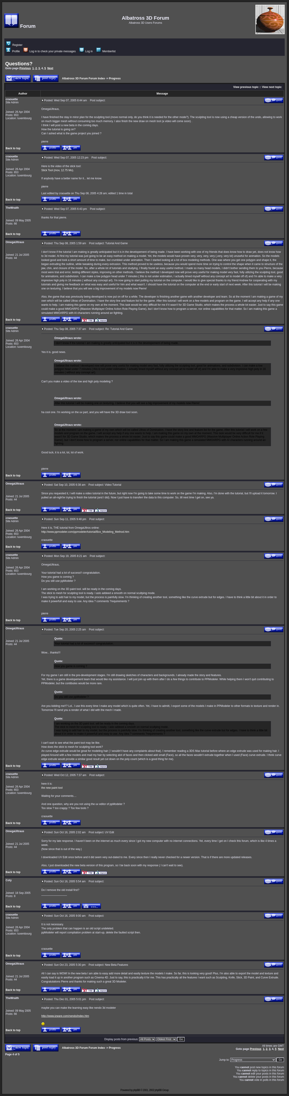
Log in (86, 51)
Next (50, 68)
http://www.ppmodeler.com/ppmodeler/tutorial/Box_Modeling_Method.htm (85, 531)
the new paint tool (52, 787)
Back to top (13, 148)
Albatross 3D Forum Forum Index (83, 78)
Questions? (19, 63)
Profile (13, 51)
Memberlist (106, 51)
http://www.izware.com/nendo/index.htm (65, 1016)
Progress (115, 78)
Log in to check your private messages (49, 51)
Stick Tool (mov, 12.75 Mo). (57, 170)
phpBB (136, 1090)
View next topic (272, 87)
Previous (25, 68)
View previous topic (246, 87)
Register (14, 45)
